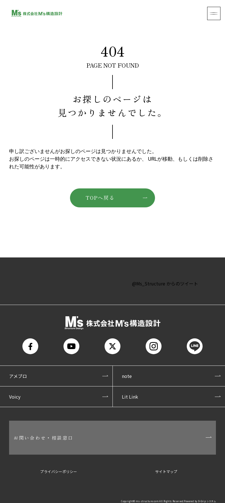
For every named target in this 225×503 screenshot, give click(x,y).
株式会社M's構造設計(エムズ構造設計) (36, 13)
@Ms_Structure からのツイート (165, 283)
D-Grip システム (207, 501)
